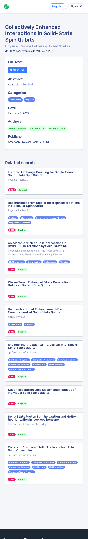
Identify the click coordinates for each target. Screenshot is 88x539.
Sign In (76, 6)
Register (57, 6)
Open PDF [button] (17, 70)
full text (28, 84)
